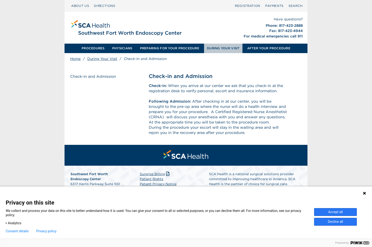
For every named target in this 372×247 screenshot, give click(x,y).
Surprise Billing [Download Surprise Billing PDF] (155, 174)
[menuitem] (80, 6)
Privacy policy (46, 231)
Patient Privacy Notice (158, 184)
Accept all (335, 212)
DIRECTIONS (104, 6)
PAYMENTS (274, 6)
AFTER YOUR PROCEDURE (268, 48)
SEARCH (295, 6)
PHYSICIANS (122, 48)
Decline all (335, 222)
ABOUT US (80, 6)
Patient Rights (151, 179)
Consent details (17, 231)
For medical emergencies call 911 (273, 36)
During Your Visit (102, 59)
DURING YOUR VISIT (223, 48)
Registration (247, 6)
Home (75, 59)
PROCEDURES (93, 48)
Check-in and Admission (93, 76)
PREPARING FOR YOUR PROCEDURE (169, 48)
